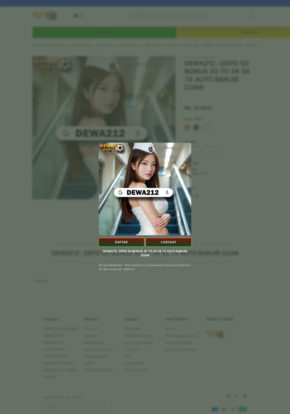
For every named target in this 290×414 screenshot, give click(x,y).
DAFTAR (121, 242)
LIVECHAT (168, 242)
